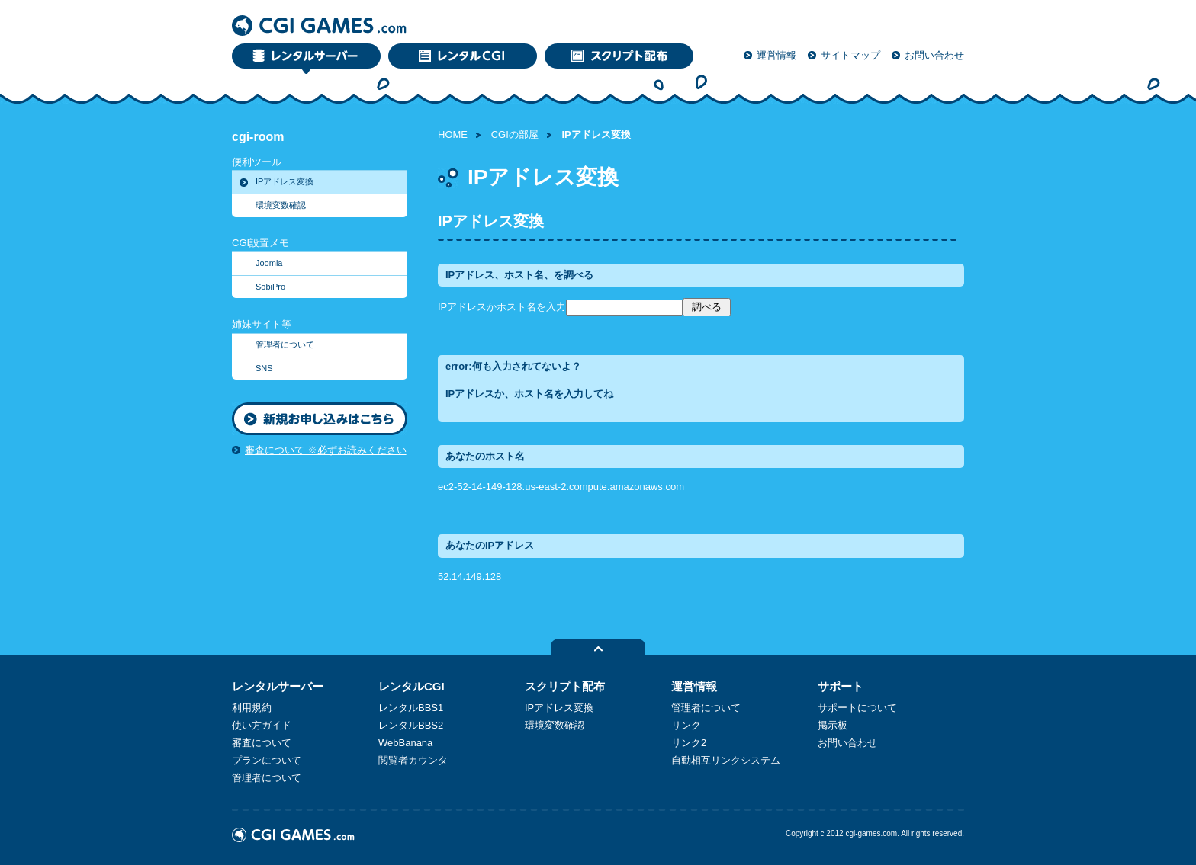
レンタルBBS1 (410, 707)
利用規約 (252, 707)
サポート (840, 686)
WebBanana (405, 742)
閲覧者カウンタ (413, 760)
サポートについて (857, 707)
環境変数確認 (281, 205)
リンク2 (688, 742)
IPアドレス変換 (284, 181)
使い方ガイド (261, 725)
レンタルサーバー (277, 686)
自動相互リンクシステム (725, 760)
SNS (264, 368)
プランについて (266, 760)
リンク (686, 725)
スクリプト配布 (565, 686)
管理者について (285, 344)
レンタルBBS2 (410, 725)
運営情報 (776, 55)
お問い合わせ (934, 55)
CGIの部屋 (515, 134)
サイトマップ (850, 55)
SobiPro (270, 286)
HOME (453, 134)
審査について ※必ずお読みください (326, 450)
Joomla (269, 263)
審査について (261, 742)
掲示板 (832, 725)
